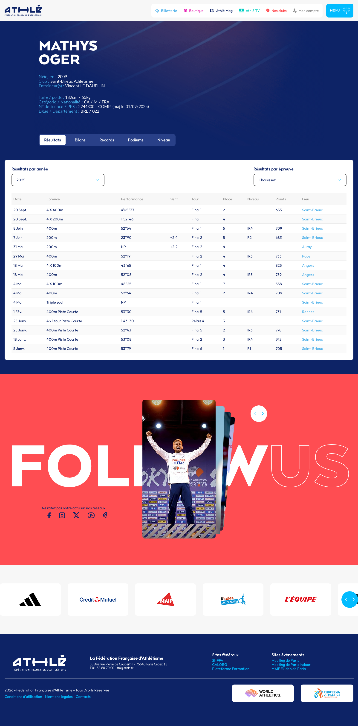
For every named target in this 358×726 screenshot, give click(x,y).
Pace (306, 256)
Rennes (308, 311)
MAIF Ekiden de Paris (288, 668)
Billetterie (166, 11)
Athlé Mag (221, 11)
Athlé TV (249, 11)
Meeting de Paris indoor (291, 664)
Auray (307, 246)
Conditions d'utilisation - (25, 696)
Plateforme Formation (230, 668)
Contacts (83, 696)
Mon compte (306, 11)
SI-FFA (217, 660)
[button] (262, 421)
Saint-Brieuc (312, 210)
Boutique (194, 11)
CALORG (219, 664)
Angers (308, 265)
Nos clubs (276, 11)
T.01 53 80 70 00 (102, 668)
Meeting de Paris (285, 660)
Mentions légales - (60, 696)
